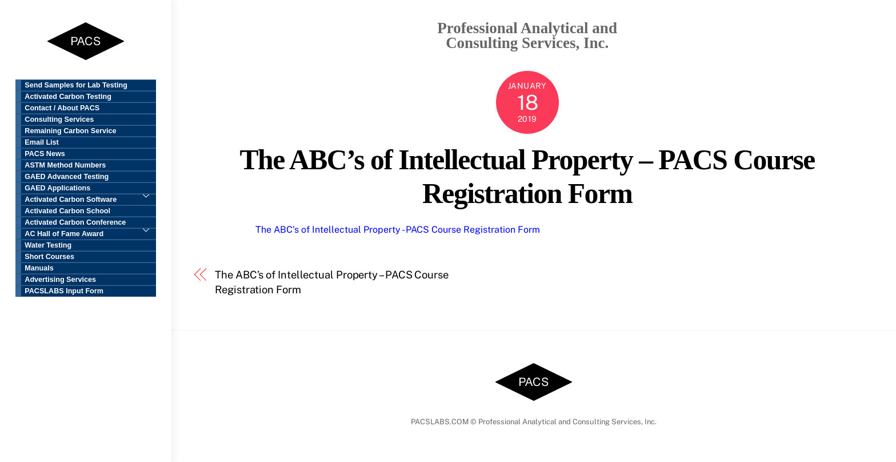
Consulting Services (59, 119)
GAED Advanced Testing (67, 177)
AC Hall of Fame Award (64, 234)
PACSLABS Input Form (64, 291)
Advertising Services (60, 280)
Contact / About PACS (62, 108)
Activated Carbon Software (71, 200)
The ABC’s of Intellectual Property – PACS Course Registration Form (332, 282)
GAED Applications (90, 189)
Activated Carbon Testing (68, 97)
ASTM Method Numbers (65, 165)
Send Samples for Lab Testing (76, 85)
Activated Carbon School (67, 211)
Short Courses (49, 257)
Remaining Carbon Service (70, 131)
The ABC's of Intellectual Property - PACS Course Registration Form (397, 229)
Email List (42, 142)
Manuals (39, 268)
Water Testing (48, 245)
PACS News (45, 154)
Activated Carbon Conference (90, 223)
